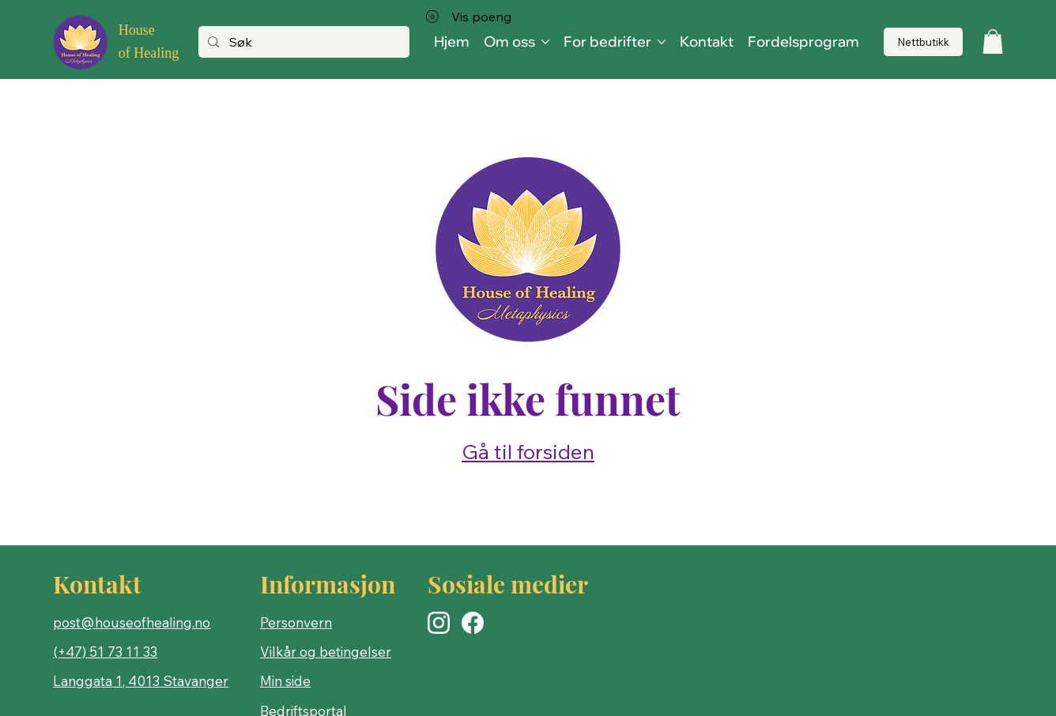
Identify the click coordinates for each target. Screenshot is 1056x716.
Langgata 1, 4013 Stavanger (140, 681)
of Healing (149, 53)
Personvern (296, 622)
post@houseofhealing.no (131, 622)
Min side (285, 681)
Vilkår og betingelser (325, 651)
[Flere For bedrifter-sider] (662, 42)
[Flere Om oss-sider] (545, 42)
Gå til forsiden (528, 452)
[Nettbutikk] (923, 42)
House (137, 30)
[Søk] (303, 42)
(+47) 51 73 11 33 (105, 651)
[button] (992, 41)
